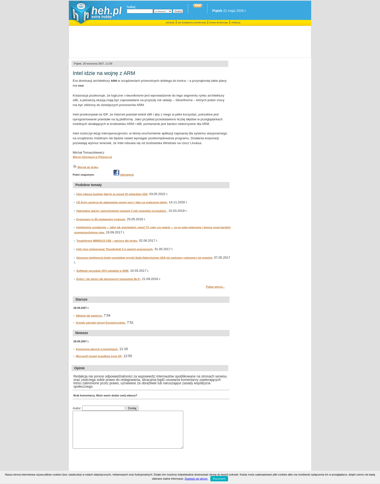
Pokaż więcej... (215, 286)
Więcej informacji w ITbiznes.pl (92, 157)
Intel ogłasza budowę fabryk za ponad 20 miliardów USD (111, 194)
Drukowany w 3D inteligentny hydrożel (100, 219)
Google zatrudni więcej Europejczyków (100, 322)
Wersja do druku (88, 167)
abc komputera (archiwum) (192, 22)
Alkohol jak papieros (89, 315)
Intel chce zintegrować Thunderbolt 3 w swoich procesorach (114, 249)
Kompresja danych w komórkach (97, 349)
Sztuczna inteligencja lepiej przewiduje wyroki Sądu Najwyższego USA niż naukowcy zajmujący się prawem (144, 257)
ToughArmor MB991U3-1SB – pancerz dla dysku (106, 240)
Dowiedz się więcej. (196, 478)
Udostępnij (123, 174)
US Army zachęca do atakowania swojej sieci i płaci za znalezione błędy (121, 202)
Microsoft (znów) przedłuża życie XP (99, 356)
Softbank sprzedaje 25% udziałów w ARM (102, 270)
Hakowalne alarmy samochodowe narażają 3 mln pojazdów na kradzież (121, 210)
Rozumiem (219, 478)
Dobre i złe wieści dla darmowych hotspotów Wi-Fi (108, 279)
